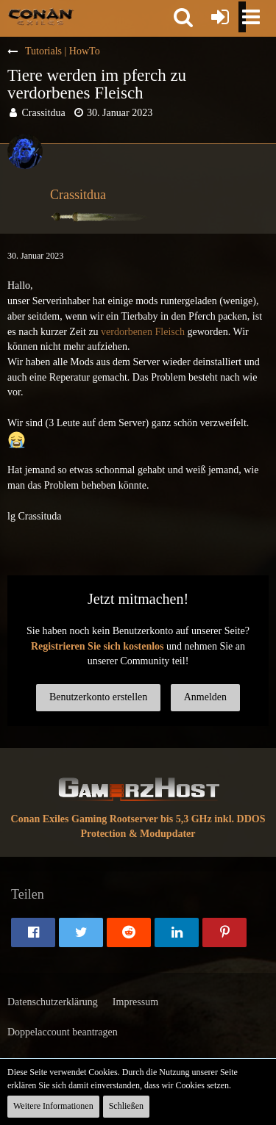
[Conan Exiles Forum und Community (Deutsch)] (40, 16)
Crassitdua (44, 112)
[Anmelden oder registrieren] (220, 17)
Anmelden (205, 696)
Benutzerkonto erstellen (98, 696)
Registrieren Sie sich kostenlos (97, 646)
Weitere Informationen (53, 1106)
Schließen (126, 1106)
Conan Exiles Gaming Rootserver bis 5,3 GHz (111, 818)
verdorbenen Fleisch (143, 331)
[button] (183, 17)
